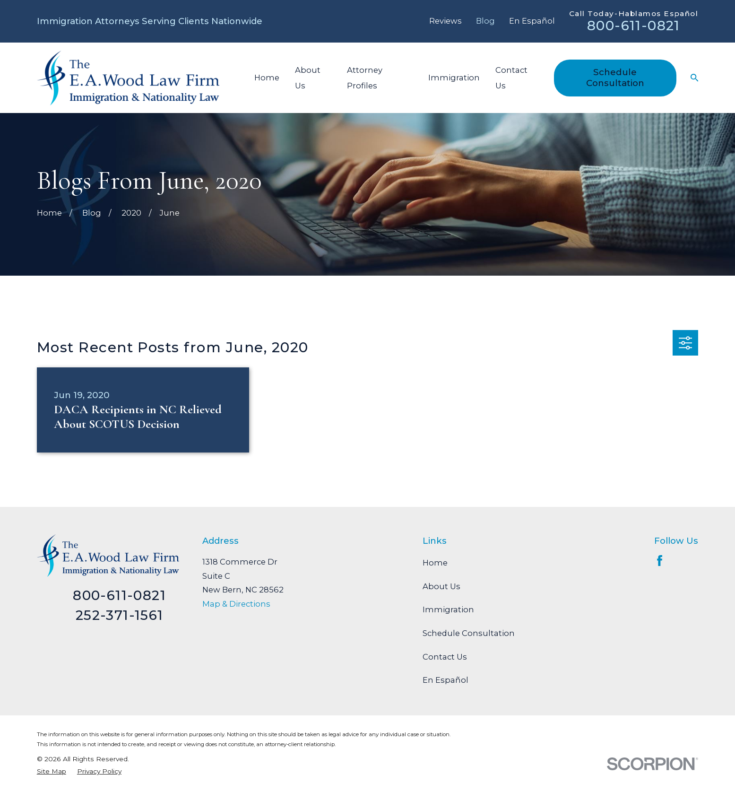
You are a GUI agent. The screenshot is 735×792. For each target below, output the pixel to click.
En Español (532, 21)
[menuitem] (51, 771)
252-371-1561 (120, 615)
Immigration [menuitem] (454, 77)
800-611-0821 (633, 25)
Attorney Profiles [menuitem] (364, 77)
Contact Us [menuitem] (511, 77)
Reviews (445, 21)
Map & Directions (236, 604)
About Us (441, 586)
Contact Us (445, 656)
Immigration (448, 609)
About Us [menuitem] (307, 77)
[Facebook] (659, 560)
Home (435, 562)
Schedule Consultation (615, 77)
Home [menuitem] (266, 77)
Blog (485, 21)
